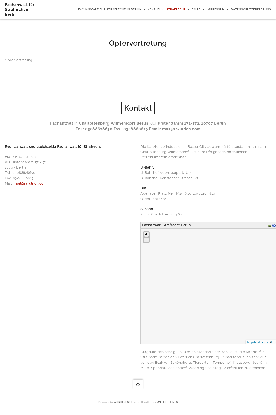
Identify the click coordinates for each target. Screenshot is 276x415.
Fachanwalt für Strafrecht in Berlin (19, 9)
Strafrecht (176, 9)
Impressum (216, 9)
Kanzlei (154, 9)
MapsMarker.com (258, 342)
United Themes (167, 402)
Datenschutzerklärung (251, 9)
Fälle (196, 9)
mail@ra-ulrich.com (30, 183)
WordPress (122, 402)
